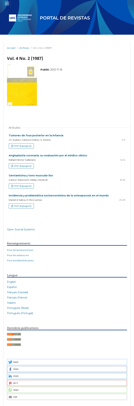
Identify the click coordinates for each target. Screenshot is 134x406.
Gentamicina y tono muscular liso (31, 175)
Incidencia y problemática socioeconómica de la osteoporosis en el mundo (59, 195)
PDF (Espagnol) (22, 146)
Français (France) (17, 297)
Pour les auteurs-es (18, 255)
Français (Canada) (17, 292)
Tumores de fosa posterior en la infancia (36, 135)
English (11, 281)
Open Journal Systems (21, 229)
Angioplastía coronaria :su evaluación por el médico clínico (48, 155)
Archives (24, 47)
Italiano (11, 302)
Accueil (11, 47)
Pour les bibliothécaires (20, 260)
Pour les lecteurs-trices (20, 250)
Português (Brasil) (18, 308)
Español (12, 287)
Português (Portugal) (20, 313)
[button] (67, 362)
